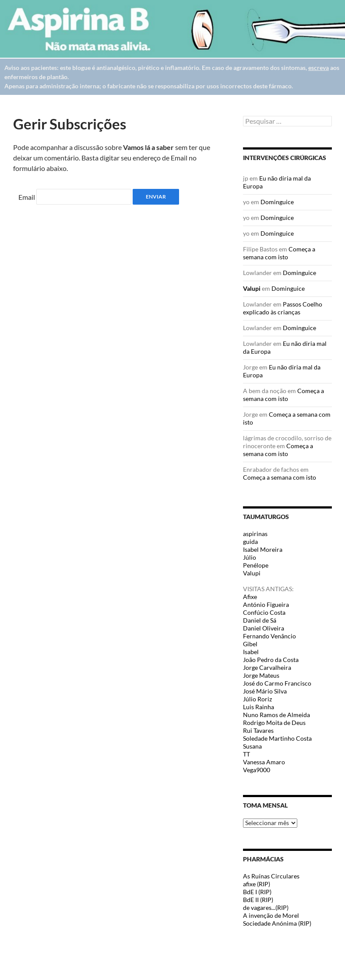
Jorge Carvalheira (267, 667)
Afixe (250, 596)
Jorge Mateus (261, 675)
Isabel (251, 651)
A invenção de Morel (271, 915)
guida (250, 541)
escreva (318, 67)
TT (246, 754)
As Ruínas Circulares (271, 876)
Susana (252, 746)
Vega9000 (256, 769)
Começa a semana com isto (279, 253)
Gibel (250, 644)
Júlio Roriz (257, 699)
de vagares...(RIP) (266, 907)
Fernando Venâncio (269, 636)
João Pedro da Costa (271, 659)
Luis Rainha (258, 707)
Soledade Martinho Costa (277, 738)
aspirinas (255, 533)
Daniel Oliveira (263, 628)
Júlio (249, 557)
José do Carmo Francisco (277, 683)
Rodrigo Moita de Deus (274, 722)
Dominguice (277, 202)
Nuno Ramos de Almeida (276, 714)
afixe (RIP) (256, 884)
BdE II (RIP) (258, 899)
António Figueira (266, 604)
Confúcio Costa (264, 612)
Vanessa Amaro (264, 762)
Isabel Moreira (262, 549)
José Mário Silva (265, 691)
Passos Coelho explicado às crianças (282, 308)
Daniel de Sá (259, 620)
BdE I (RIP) (257, 891)
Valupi (252, 288)
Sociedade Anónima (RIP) (277, 923)
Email (26, 197)
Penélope (255, 565)
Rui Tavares (258, 730)
